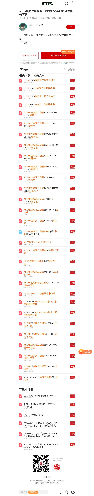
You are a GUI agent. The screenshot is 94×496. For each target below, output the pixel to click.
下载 (72, 80)
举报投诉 (65, 63)
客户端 (47, 477)
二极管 (24, 43)
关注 (71, 26)
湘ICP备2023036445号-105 (47, 483)
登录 (25, 60)
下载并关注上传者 (28, 55)
